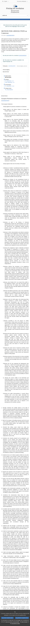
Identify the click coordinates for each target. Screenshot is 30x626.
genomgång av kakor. (16, 625)
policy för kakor (24, 623)
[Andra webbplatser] (22, 1)
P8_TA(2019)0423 (9, 89)
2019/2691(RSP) (10, 35)
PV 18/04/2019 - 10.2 (9, 86)
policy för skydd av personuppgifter (12, 623)
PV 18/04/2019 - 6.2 (9, 81)
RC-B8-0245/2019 (22, 55)
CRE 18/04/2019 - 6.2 (9, 82)
